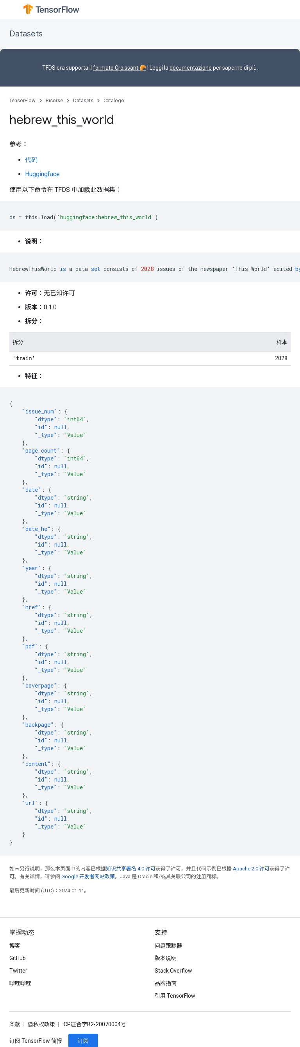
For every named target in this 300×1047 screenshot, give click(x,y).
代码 (31, 160)
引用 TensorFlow (175, 996)
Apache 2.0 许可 (251, 869)
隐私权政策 (41, 1024)
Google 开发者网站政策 (88, 876)
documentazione (191, 68)
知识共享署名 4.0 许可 (130, 869)
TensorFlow (22, 100)
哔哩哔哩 (20, 983)
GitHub (17, 958)
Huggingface (42, 174)
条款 (14, 1024)
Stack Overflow (173, 971)
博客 (14, 945)
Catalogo (114, 100)
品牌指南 (166, 983)
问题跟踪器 (168, 945)
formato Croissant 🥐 (119, 68)
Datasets (26, 34)
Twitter (18, 971)
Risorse (54, 100)
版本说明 (166, 958)
